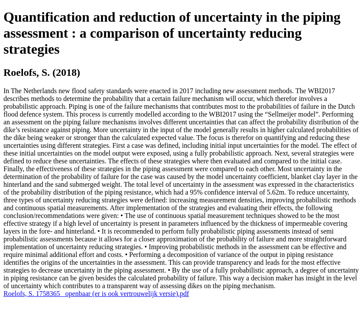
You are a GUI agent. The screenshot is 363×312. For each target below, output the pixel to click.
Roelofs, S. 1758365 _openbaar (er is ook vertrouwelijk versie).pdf (96, 293)
